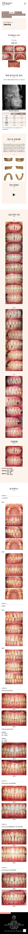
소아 (9, 16)
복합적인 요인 (5, 12)
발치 (19, 12)
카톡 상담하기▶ (14, 928)
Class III (3, 14)
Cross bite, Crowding (19, 14)
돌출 (16, 12)
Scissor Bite (10, 14)
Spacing (11, 12)
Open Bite (4, 16)
